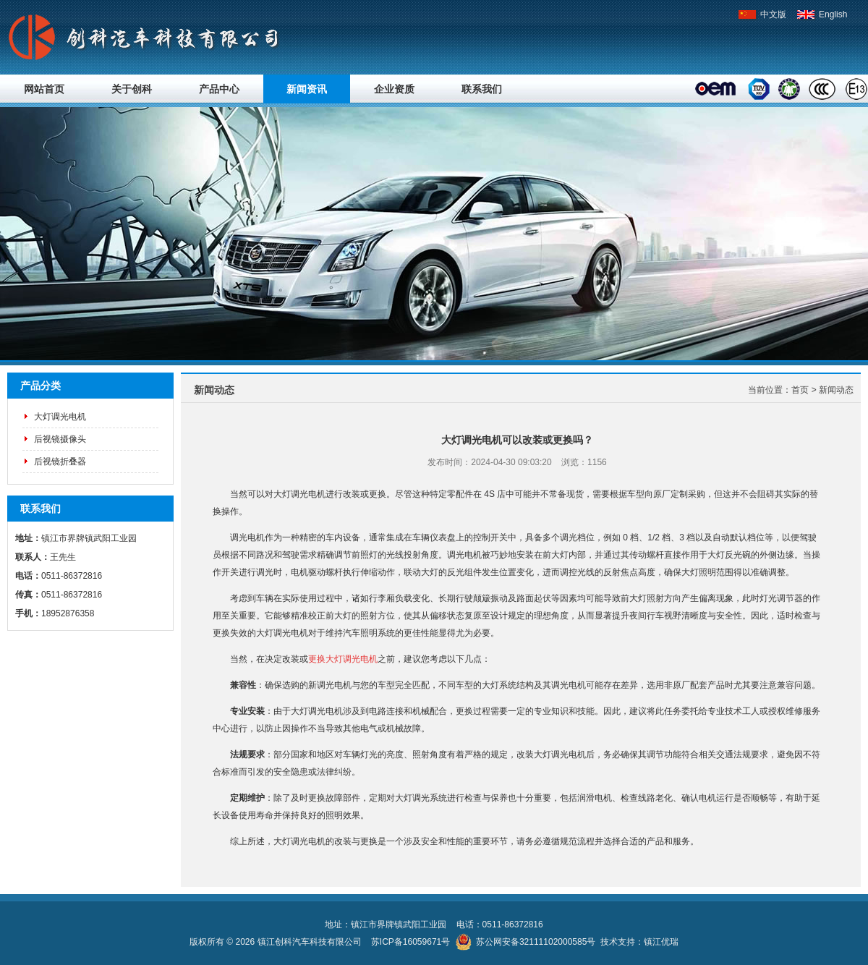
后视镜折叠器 (60, 461)
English (822, 14)
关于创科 (131, 89)
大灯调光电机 (60, 417)
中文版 (762, 14)
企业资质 (394, 89)
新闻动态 (836, 390)
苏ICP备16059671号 (410, 942)
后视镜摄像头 (60, 439)
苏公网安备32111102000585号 (535, 942)
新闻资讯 (306, 89)
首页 (800, 390)
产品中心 (219, 89)
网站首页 (44, 89)
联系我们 (481, 89)
